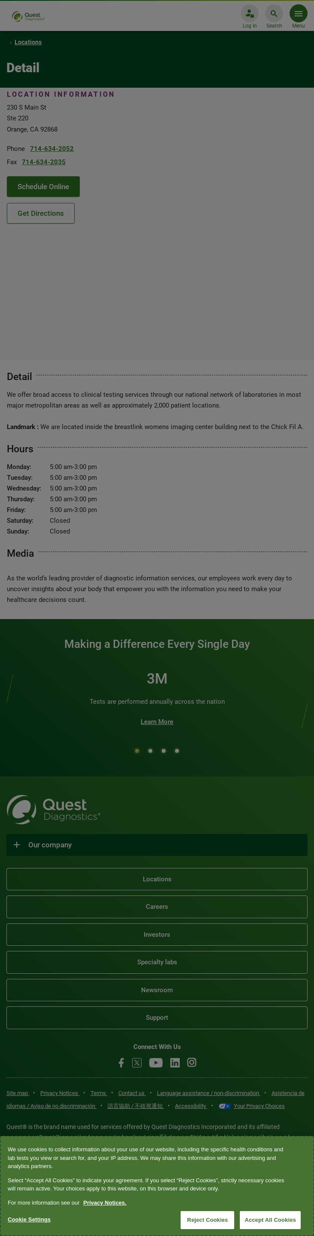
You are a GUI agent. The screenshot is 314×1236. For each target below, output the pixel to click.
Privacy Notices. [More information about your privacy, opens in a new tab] (104, 1202)
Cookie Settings (29, 1219)
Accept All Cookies (270, 1220)
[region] (157, 1186)
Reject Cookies (207, 1220)
